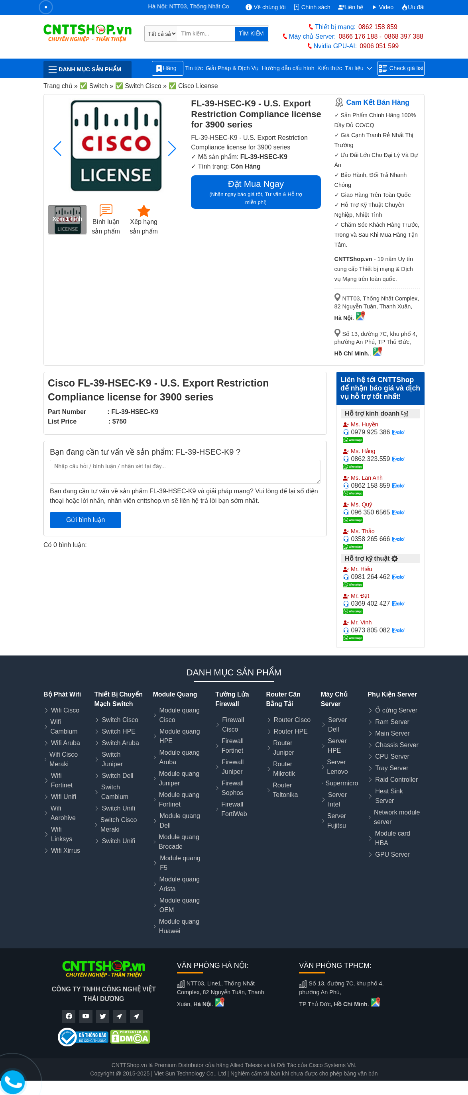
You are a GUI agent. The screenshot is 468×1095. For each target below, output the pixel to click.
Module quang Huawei (179, 926)
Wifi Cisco (65, 710)
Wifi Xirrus (65, 850)
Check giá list (401, 68)
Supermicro (342, 783)
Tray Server (391, 768)
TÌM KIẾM (251, 33)
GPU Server (392, 854)
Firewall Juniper (233, 767)
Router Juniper (283, 748)
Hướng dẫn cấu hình (288, 68)
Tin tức (194, 68)
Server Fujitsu (336, 820)
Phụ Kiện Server (392, 694)
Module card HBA (392, 838)
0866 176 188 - (359, 36)
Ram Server (392, 721)
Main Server (392, 733)
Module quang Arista (179, 884)
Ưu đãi (413, 7)
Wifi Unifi (63, 796)
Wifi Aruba (65, 743)
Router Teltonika (285, 790)
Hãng (167, 68)
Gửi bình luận (85, 519)
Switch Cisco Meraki (118, 824)
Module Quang (175, 694)
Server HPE (337, 746)
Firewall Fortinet (233, 746)
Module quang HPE (179, 736)
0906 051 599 (379, 46)
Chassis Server (396, 745)
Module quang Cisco (179, 715)
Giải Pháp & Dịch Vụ (232, 68)
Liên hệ (350, 7)
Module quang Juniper (179, 778)
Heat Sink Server (389, 796)
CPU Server (392, 756)
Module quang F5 (180, 863)
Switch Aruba (120, 743)
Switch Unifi (118, 808)
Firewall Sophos (233, 788)
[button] (172, 148)
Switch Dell (117, 775)
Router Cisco (292, 719)
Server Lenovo (337, 767)
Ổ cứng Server (396, 710)
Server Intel (337, 799)
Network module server (397, 817)
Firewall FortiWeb (234, 809)
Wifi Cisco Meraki (63, 759)
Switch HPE (118, 731)
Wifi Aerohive (63, 813)
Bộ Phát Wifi (62, 694)
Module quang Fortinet (179, 799)
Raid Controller (396, 779)
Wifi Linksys (61, 834)
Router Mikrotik (284, 769)
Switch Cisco (120, 719)
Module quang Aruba (179, 757)
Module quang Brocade (179, 842)
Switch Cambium (114, 792)
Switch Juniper (112, 759)
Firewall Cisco (233, 724)
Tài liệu (358, 68)
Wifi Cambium (63, 726)
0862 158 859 (377, 27)
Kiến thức (329, 68)
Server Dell (337, 724)
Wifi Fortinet (62, 780)
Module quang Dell (180, 820)
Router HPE (291, 731)
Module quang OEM (179, 905)
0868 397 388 (403, 36)
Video (382, 7)
